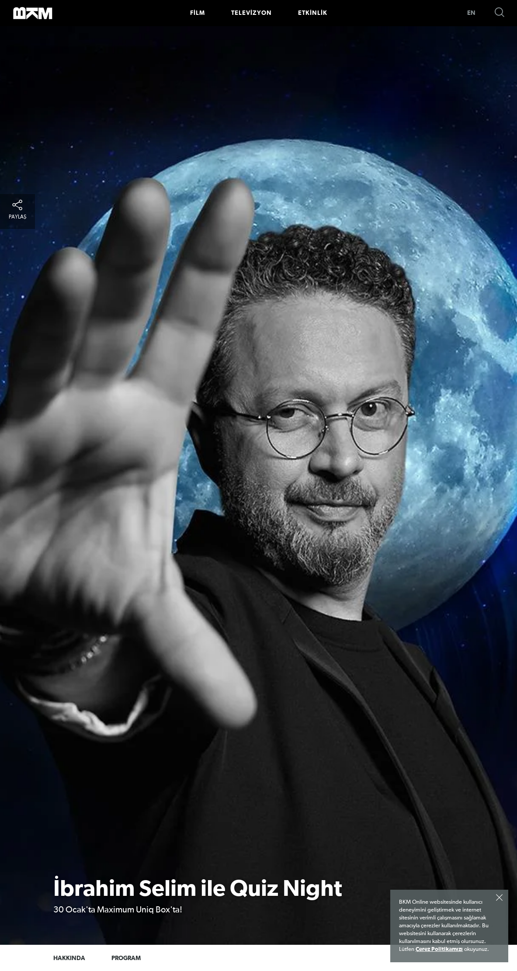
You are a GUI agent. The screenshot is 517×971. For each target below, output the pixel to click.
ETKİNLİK (312, 13)
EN (471, 13)
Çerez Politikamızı (439, 949)
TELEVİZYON (251, 13)
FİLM (197, 13)
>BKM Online (32, 13)
